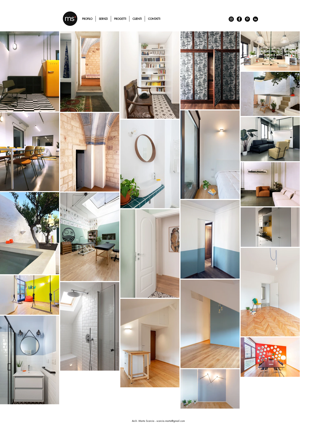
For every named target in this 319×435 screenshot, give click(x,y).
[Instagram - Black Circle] (231, 19)
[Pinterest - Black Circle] (247, 19)
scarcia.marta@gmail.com (171, 421)
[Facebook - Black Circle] (239, 19)
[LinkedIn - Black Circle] (255, 19)
